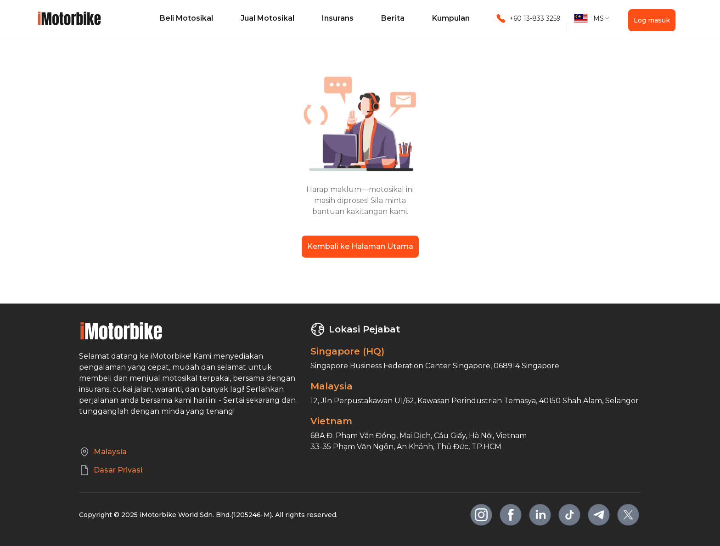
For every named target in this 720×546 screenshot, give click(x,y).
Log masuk (652, 20)
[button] (592, 18)
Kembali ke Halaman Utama (360, 246)
